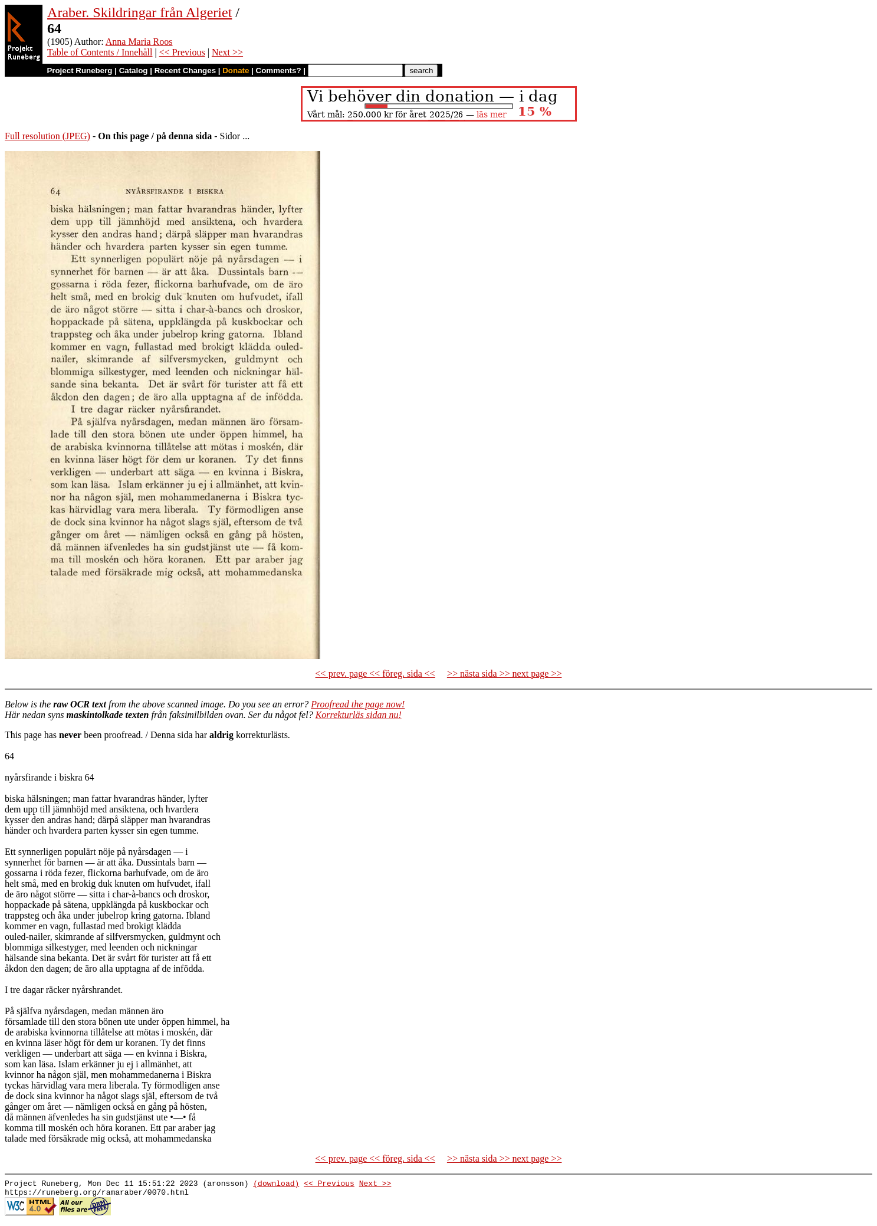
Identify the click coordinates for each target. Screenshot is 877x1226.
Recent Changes (185, 70)
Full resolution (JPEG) (47, 136)
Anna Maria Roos (139, 42)
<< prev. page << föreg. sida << (375, 673)
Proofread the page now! (358, 704)
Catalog (133, 70)
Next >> (227, 52)
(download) (276, 1184)
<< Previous (182, 52)
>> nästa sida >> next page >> (504, 673)
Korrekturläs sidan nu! (359, 715)
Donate (235, 70)
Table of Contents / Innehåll (99, 52)
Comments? (278, 70)
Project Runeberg (79, 70)
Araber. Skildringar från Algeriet (139, 12)
